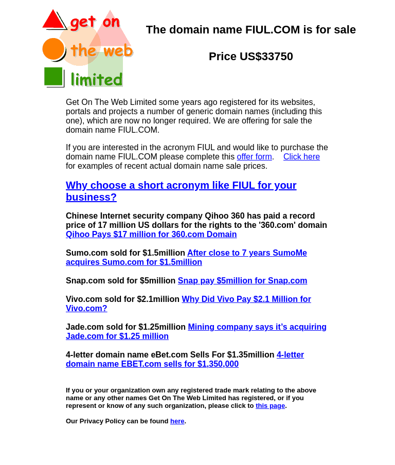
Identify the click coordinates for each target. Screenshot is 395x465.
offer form (254, 156)
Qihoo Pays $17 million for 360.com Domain (151, 234)
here (177, 421)
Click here (301, 156)
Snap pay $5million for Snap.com (243, 280)
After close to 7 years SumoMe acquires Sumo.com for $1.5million (186, 257)
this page (270, 405)
